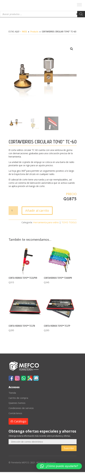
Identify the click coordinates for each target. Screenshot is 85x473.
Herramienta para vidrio (46, 223)
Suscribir (69, 449)
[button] (68, 54)
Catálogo (20, 422)
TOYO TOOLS (69, 223)
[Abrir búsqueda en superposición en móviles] (42, 15)
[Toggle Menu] (79, 4)
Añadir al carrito (37, 211)
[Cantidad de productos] (13, 211)
